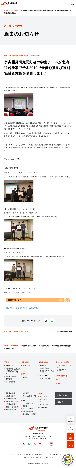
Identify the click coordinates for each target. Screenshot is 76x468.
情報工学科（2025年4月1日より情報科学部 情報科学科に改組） (13, 370)
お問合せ (19, 454)
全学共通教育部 (61, 376)
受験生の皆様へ (11, 393)
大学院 (58, 380)
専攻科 (58, 383)
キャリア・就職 (28, 408)
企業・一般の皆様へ (13, 407)
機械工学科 (10, 308)
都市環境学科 (10, 382)
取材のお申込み (36, 457)
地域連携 (15, 56)
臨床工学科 (44, 375)
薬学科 (25, 377)
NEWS (40, 393)
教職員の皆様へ (11, 409)
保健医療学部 (43, 362)
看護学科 (43, 365)
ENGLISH (26, 457)
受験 (24, 400)
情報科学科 (27, 365)
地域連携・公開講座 (29, 414)
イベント (43, 402)
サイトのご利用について (40, 454)
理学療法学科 (44, 368)
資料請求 (27, 454)
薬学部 (23, 374)
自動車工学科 (34, 308)
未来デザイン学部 (62, 362)
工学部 (6, 362)
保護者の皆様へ (11, 396)
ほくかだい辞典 (48, 457)
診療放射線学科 (45, 378)
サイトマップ (10, 454)
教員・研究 (7, 56)
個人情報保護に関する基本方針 (60, 454)
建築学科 (9, 379)
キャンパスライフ (29, 403)
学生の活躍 (43, 396)
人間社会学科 (61, 370)
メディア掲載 (44, 405)
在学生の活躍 (23, 56)
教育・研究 (43, 399)
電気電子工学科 (22, 308)
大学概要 (26, 393)
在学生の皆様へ (11, 398)
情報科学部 (25, 362)
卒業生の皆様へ (11, 404)
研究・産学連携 (28, 411)
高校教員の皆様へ (12, 401)
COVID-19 (43, 407)
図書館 (25, 406)
